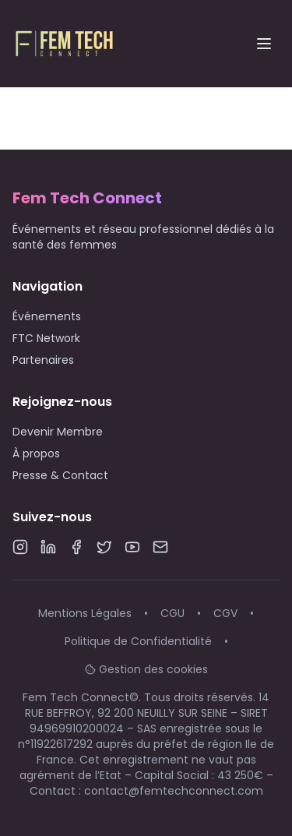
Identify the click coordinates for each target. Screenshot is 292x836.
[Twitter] (104, 547)
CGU (172, 613)
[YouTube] (132, 547)
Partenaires (43, 360)
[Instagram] (20, 547)
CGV (225, 613)
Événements (46, 316)
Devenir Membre (57, 431)
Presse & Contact (60, 475)
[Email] (160, 547)
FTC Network (46, 338)
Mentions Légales (85, 613)
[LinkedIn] (48, 547)
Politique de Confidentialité (138, 641)
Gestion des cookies (146, 669)
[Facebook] (76, 547)
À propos (36, 453)
